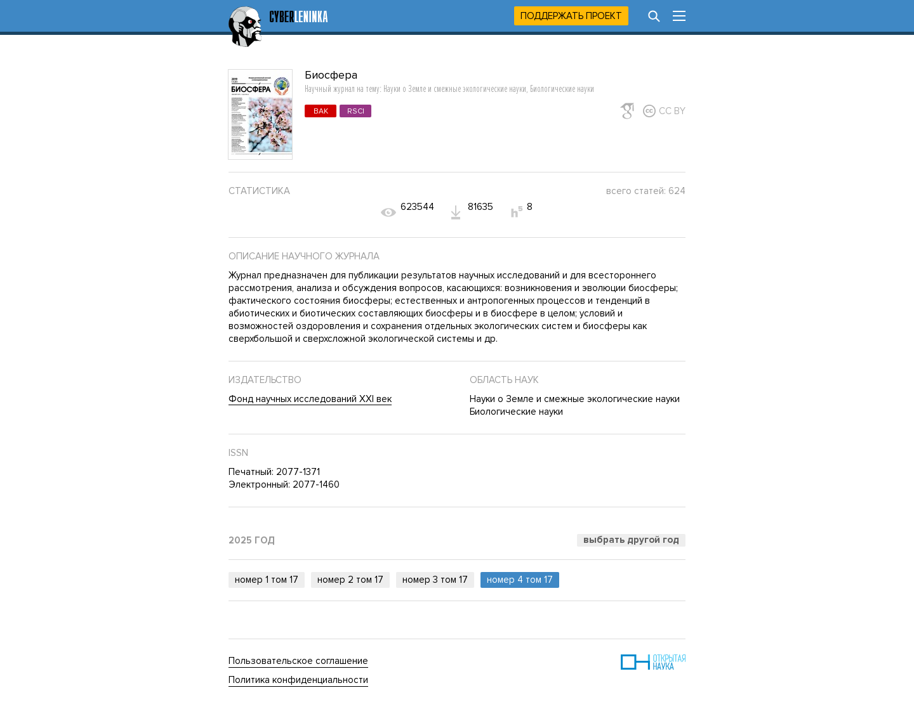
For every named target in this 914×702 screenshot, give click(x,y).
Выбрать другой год (631, 539)
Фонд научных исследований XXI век (310, 399)
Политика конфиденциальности (298, 680)
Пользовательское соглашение (298, 660)
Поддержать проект (571, 16)
